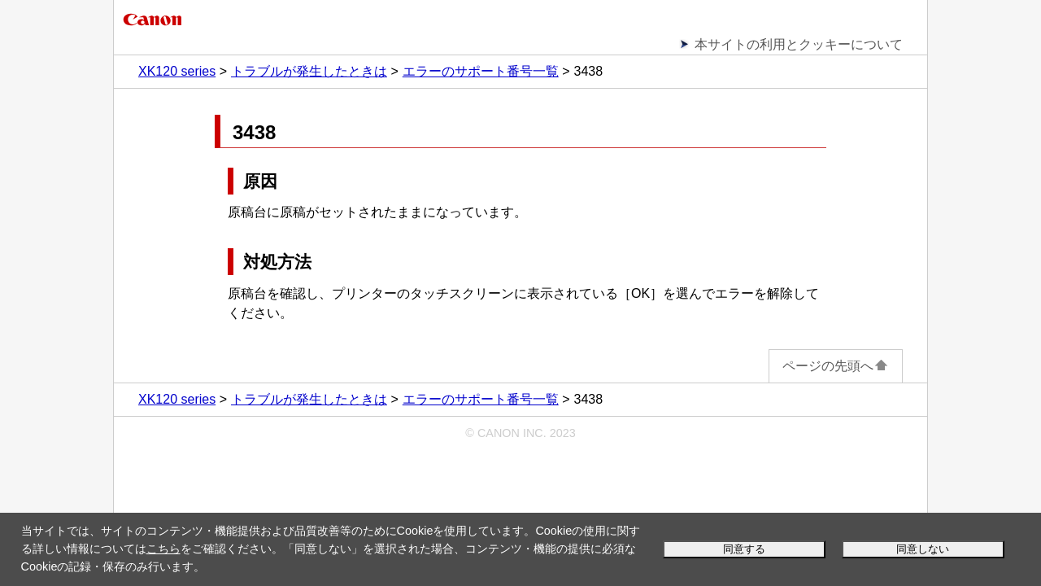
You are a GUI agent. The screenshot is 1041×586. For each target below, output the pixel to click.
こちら (163, 548)
